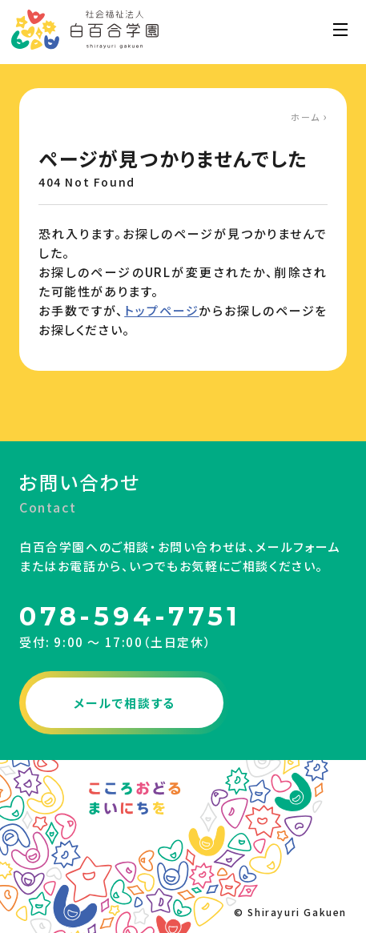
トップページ (161, 310)
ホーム (305, 117)
